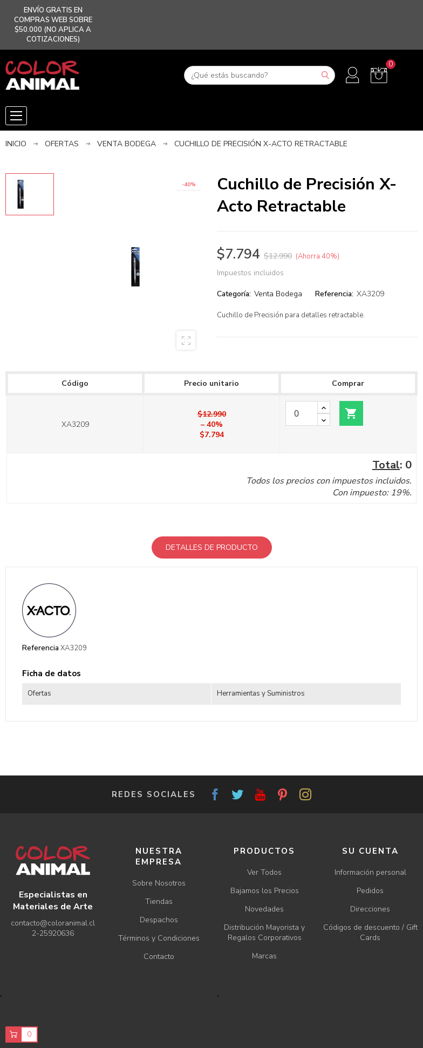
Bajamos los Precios (264, 891)
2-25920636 (53, 933)
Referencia (40, 648)
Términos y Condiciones (159, 938)
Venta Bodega (278, 294)
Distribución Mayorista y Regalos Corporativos (264, 932)
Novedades (264, 909)
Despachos (159, 920)
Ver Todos (264, 872)
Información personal (370, 872)
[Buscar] (259, 75)
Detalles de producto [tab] (212, 547)
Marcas (264, 956)
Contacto (159, 956)
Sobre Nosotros (159, 883)
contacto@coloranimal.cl (53, 923)
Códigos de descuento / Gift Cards (370, 932)
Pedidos (370, 891)
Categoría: (234, 294)
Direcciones (370, 909)
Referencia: (334, 294)
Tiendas (159, 901)
